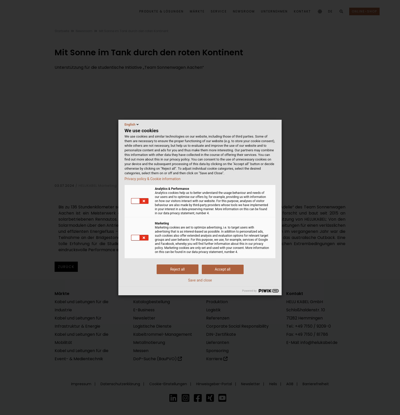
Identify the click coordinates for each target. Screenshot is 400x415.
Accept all (223, 269)
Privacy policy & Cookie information (152, 179)
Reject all (177, 269)
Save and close (200, 280)
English (132, 124)
